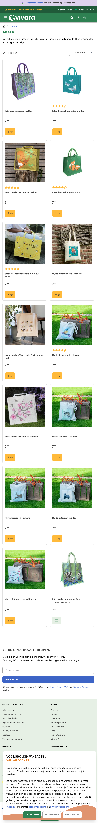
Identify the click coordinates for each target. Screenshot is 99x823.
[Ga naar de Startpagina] (3, 26)
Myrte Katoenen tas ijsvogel (66, 355)
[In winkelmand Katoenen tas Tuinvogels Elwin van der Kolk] (10, 375)
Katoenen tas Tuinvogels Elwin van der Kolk (25, 356)
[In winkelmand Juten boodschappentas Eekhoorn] (10, 213)
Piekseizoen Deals (34, 2)
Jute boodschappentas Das (66, 599)
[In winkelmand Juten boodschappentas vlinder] (57, 131)
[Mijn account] (78, 17)
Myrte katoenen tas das (64, 517)
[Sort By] (81, 52)
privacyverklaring (60, 806)
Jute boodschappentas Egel (19, 111)
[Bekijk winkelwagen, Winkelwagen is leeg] (84, 17)
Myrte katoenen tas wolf (64, 436)
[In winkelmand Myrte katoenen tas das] (57, 538)
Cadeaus (14, 26)
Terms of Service (81, 687)
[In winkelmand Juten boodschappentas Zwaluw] (10, 457)
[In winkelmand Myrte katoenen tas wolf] (57, 457)
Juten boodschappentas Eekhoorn (22, 192)
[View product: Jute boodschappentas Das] (56, 620)
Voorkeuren (52, 815)
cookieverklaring (37, 806)
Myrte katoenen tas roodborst (67, 273)
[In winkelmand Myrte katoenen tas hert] (10, 538)
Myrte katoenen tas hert (17, 517)
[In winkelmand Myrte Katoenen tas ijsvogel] (57, 375)
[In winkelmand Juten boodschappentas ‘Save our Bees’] (10, 294)
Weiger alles (72, 815)
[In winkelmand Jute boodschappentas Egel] (10, 131)
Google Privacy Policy (59, 687)
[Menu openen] (5, 17)
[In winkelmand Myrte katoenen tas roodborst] (57, 294)
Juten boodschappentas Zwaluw (21, 436)
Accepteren (32, 815)
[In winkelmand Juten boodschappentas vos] (57, 213)
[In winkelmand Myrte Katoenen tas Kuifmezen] (10, 620)
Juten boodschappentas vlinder (68, 111)
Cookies (11, 806)
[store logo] (22, 17)
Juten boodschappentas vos (66, 192)
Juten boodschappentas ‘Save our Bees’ (22, 275)
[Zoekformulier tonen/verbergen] (71, 17)
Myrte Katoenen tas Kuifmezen (20, 599)
